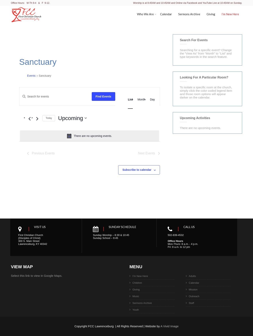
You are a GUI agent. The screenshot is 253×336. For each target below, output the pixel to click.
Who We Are (146, 14)
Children (137, 282)
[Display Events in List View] (130, 99)
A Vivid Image (169, 326)
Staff (191, 303)
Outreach (194, 296)
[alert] (89, 135)
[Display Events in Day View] (152, 99)
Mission (193, 289)
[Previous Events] (29, 118)
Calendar (166, 14)
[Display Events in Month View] (141, 99)
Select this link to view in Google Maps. (36, 275)
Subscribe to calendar (136, 169)
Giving (211, 14)
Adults (192, 276)
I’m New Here (230, 14)
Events (31, 75)
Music (135, 296)
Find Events (103, 96)
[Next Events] (37, 118)
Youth (135, 309)
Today (49, 118)
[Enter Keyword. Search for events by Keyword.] (55, 96)
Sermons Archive (189, 14)
